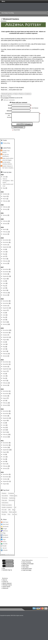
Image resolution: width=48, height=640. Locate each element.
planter (31, 70)
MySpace (5, 535)
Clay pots (4, 500)
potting (3, 74)
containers (30, 57)
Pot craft (4, 509)
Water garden (12, 512)
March (4, 198)
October (5, 194)
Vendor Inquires (6, 586)
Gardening (12, 498)
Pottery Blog (6, 143)
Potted (15, 94)
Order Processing (26, 562)
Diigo (4, 539)
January (5, 209)
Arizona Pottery (6, 96)
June (4, 176)
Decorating (12, 500)
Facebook (5, 537)
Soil (15, 507)
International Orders (27, 568)
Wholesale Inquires (7, 585)
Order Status (25, 567)
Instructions (5, 502)
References (5, 588)
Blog (4, 568)
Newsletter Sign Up (7, 570)
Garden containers (7, 507)
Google (5, 528)
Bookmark (5, 526)
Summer (14, 514)
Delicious (5, 531)
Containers (28, 94)
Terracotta (4, 498)
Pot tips (4, 514)
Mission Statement (7, 583)
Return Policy (25, 565)
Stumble (5, 543)
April (4, 256)
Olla (9, 509)
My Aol (5, 548)
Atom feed (6, 524)
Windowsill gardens (6, 94)
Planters (21, 94)
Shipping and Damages (28, 563)
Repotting (4, 512)
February (5, 201)
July (4, 249)
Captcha (28, 124)
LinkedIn (5, 550)
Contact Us (5, 581)
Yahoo (4, 541)
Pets (9, 514)
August (5, 196)
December (6, 240)
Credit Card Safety (26, 570)
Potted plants (13, 495)
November (6, 242)
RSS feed (5, 522)
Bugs (13, 509)
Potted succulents (7, 505)
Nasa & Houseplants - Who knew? (8, 180)
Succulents (5, 495)
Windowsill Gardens (11, 19)
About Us (5, 580)
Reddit (4, 546)
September (6, 247)
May (4, 188)
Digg (4, 533)
